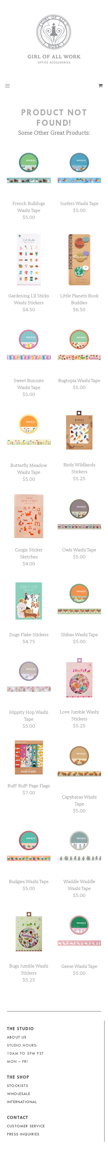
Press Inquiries (23, 1134)
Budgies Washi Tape (29, 881)
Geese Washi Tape (79, 966)
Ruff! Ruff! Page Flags (28, 785)
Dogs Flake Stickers (28, 634)
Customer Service (26, 1126)
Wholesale (18, 1094)
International (22, 1102)
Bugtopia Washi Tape (79, 380)
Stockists (17, 1086)
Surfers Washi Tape (79, 203)
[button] (7, 85)
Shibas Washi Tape (79, 634)
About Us (17, 1037)
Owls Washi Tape (79, 550)
